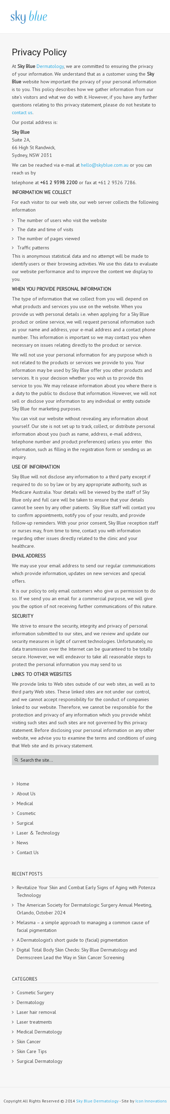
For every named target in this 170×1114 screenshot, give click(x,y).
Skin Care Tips (32, 1051)
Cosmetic (26, 813)
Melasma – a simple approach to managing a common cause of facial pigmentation (83, 926)
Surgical (25, 823)
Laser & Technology (38, 833)
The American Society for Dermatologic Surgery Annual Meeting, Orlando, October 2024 (84, 909)
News (22, 842)
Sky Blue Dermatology (97, 1100)
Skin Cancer (29, 1041)
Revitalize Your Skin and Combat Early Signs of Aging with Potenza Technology (86, 891)
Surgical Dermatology (39, 1061)
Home (23, 784)
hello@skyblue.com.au (104, 165)
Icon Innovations (151, 1100)
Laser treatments (34, 1022)
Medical (25, 803)
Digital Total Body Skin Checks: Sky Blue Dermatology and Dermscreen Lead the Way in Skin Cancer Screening (77, 954)
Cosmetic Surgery (35, 992)
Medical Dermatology (39, 1032)
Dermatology (50, 66)
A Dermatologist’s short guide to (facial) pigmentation (72, 940)
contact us (22, 112)
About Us (26, 793)
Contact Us (28, 852)
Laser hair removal (36, 1012)
